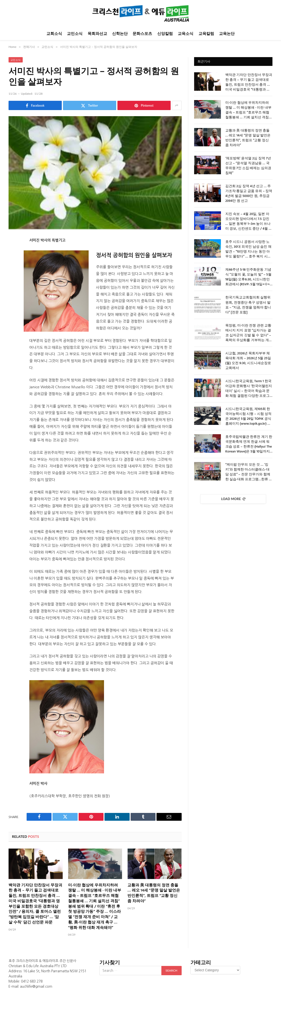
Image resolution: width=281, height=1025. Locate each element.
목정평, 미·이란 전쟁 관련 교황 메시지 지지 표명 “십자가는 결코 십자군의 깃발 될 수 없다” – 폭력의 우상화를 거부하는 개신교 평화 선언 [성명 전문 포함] (248, 333)
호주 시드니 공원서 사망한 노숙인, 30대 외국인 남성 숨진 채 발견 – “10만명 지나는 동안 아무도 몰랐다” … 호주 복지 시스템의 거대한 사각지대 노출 (248, 249)
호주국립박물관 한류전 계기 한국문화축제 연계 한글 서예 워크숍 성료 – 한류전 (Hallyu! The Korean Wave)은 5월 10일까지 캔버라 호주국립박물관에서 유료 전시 (248, 444)
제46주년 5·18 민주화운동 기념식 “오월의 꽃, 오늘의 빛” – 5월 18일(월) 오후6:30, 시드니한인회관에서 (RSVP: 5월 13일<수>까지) (248, 277)
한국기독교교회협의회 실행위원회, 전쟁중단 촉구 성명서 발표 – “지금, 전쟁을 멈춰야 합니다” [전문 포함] (248, 305)
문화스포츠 (142, 33)
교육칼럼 (206, 33)
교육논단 (227, 33)
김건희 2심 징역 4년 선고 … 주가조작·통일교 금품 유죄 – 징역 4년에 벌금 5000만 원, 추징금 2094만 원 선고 (248, 194)
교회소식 (54, 33)
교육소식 (185, 33)
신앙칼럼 (165, 33)
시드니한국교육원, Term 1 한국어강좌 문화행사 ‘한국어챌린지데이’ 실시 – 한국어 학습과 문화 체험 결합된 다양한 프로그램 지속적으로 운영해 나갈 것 (248, 389)
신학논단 (120, 33)
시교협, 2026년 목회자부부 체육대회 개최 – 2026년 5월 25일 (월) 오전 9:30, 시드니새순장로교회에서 (248, 361)
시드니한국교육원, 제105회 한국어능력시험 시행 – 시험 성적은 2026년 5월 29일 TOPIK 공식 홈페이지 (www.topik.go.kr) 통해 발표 (248, 416)
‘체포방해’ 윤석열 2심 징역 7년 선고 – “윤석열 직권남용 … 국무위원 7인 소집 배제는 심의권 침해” (248, 166)
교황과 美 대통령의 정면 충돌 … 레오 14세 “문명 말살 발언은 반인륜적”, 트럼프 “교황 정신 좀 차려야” (153, 893)
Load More (233, 499)
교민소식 (75, 33)
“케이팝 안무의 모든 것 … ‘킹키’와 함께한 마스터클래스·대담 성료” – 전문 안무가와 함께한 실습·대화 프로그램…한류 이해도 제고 (248, 472)
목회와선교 (97, 33)
